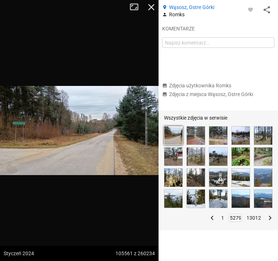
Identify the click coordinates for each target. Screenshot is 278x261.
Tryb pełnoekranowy (137, 7)
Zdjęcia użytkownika (196, 85)
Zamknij (151, 7)
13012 (254, 218)
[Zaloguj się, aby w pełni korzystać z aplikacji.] (250, 9)
